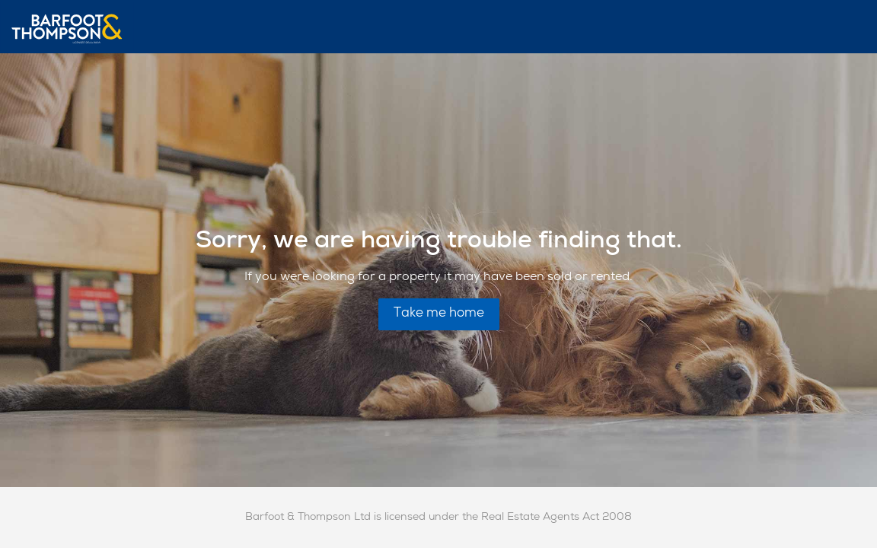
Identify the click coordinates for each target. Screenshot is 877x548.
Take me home (439, 313)
